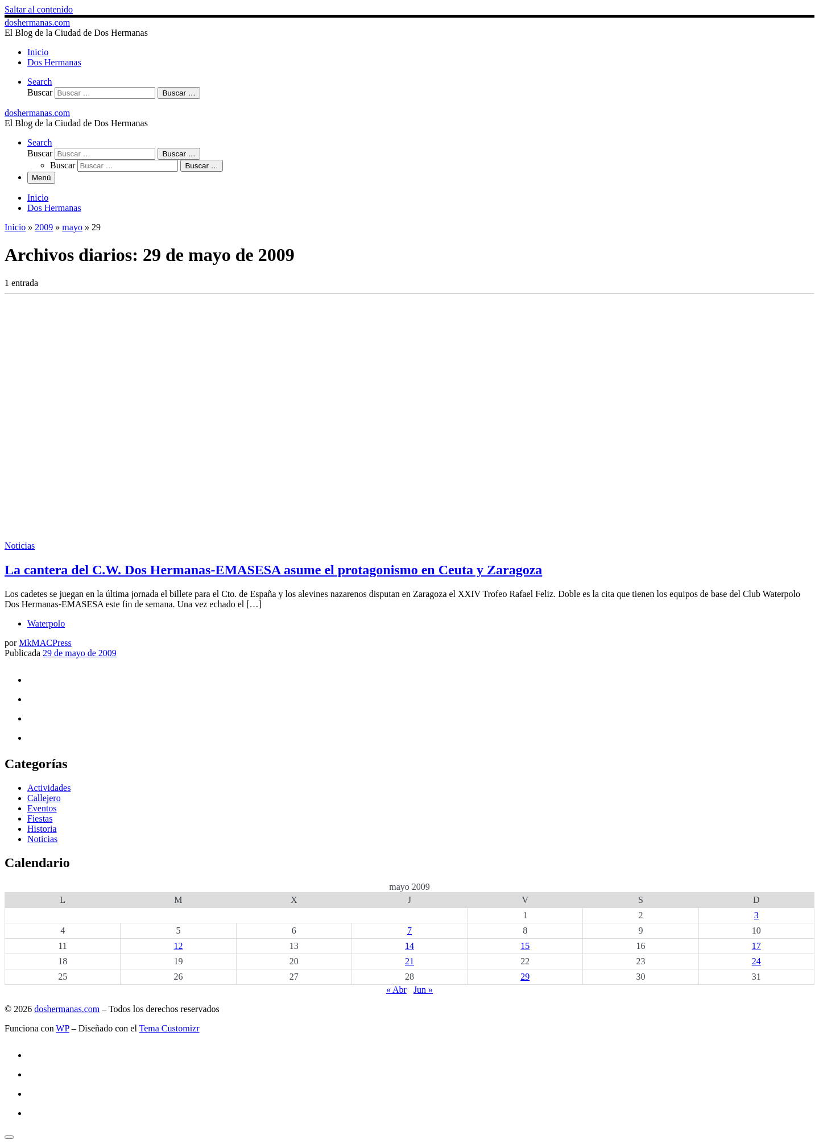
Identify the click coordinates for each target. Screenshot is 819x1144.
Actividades (49, 788)
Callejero (44, 798)
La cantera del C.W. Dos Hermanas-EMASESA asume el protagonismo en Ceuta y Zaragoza (273, 569)
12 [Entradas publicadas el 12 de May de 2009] (178, 946)
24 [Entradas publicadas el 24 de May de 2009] (756, 961)
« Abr (396, 989)
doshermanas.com (67, 1009)
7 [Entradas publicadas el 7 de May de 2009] (409, 930)
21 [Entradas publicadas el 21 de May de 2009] (409, 961)
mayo (72, 227)
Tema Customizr (169, 1028)
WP (62, 1028)
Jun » (423, 989)
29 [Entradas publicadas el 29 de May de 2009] (525, 976)
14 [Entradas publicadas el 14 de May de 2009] (409, 946)
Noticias (42, 839)
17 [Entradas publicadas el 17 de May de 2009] (756, 946)
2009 (44, 227)
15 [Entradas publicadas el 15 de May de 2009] (525, 946)
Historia (42, 829)
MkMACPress (45, 643)
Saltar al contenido (39, 9)
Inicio (15, 227)
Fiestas (39, 818)
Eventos (42, 808)
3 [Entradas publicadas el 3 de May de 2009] (756, 915)
